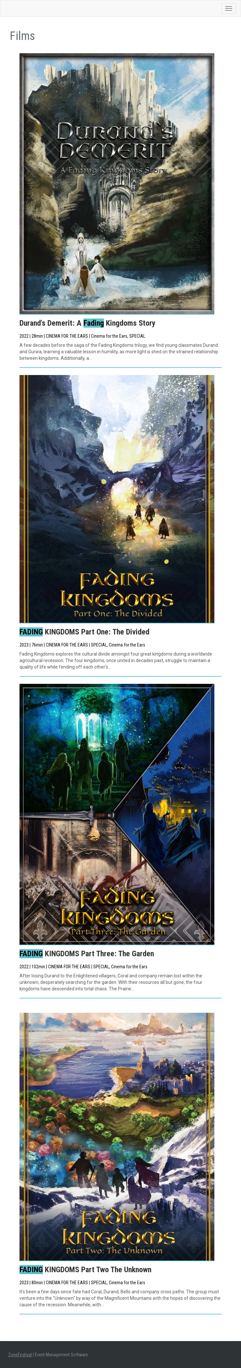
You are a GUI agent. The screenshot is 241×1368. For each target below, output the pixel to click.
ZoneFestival (20, 1354)
